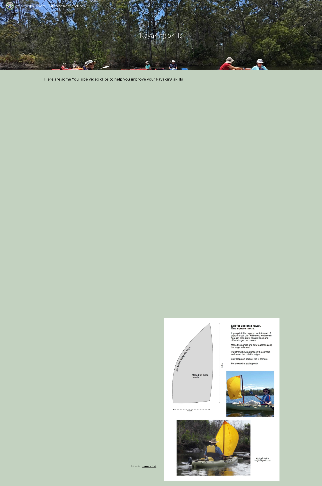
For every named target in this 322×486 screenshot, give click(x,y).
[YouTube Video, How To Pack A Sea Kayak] (100, 351)
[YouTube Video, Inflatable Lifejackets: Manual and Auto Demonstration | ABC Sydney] (221, 275)
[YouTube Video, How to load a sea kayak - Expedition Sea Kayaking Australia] (100, 426)
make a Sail (149, 466)
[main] (161, 35)
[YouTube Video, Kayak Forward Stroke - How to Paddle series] (221, 125)
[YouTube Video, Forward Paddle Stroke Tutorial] (100, 125)
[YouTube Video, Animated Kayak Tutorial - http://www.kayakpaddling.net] (100, 275)
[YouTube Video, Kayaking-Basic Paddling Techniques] (100, 200)
